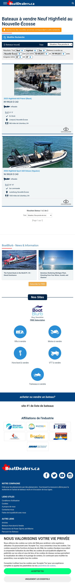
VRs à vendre (20, 334)
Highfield (31, 51)
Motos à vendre (55, 334)
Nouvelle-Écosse (12, 54)
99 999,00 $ (58, 54)
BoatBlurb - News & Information (20, 245)
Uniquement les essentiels (37, 579)
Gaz (42, 51)
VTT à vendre (54, 355)
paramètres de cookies (47, 566)
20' (19, 57)
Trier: (42, 45)
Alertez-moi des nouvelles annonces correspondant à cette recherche (33, 30)
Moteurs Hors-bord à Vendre (13, 526)
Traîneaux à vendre (37, 376)
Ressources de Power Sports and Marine (17, 529)
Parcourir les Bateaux (10, 532)
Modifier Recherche (14, 37)
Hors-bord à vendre (20, 355)
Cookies (5, 504)
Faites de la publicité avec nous (14, 513)
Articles (5, 523)
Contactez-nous (8, 510)
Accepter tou (37, 571)
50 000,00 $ (41, 54)
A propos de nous (8, 507)
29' (29, 57)
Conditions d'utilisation (11, 501)
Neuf (20, 51)
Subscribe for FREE (37, 284)
